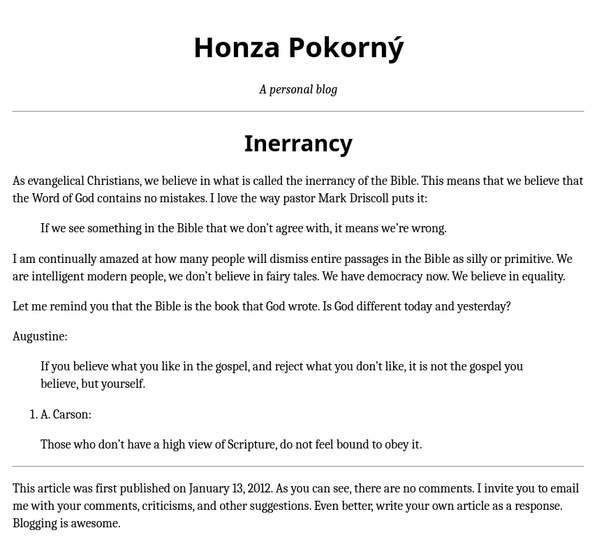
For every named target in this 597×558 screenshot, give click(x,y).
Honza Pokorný (298, 46)
